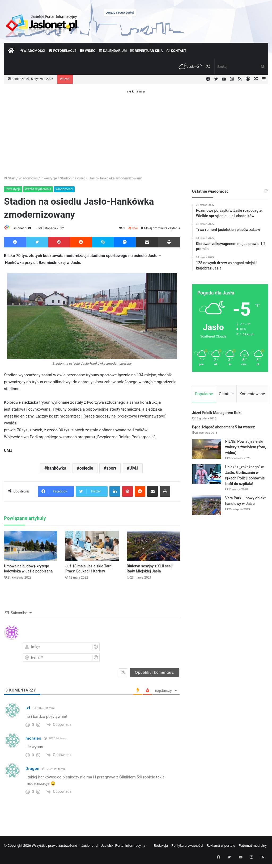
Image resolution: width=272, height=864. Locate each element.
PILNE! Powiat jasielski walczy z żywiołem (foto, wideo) (245, 448)
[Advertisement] (136, 130)
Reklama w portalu (221, 846)
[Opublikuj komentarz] (154, 672)
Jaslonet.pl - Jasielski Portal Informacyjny (113, 846)
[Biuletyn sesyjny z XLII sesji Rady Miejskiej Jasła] (153, 546)
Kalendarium (113, 51)
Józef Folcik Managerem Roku (217, 414)
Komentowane (252, 393)
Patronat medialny (253, 846)
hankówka (56, 468)
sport (111, 468)
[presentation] (151, 652)
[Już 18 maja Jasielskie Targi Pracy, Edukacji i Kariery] (92, 546)
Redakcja (161, 846)
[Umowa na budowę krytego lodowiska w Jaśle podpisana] (30, 546)
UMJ (133, 468)
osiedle (86, 468)
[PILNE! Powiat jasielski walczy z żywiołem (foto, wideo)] (206, 450)
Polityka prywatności (187, 846)
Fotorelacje (62, 51)
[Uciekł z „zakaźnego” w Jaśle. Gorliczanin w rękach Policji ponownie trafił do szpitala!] (206, 475)
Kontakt (176, 51)
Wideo (87, 51)
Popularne (204, 393)
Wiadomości (32, 51)
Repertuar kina (146, 51)
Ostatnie (226, 393)
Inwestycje (49, 178)
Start (9, 178)
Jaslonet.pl (21, 228)
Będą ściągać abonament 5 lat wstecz (223, 428)
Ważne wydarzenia (38, 189)
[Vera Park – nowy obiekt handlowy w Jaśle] (206, 506)
